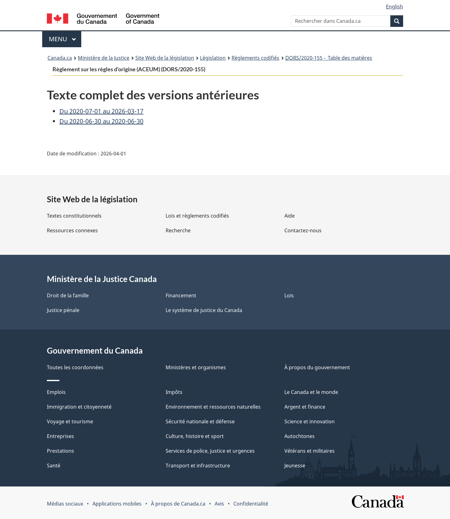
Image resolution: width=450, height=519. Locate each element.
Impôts (174, 392)
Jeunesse (294, 465)
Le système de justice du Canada (204, 310)
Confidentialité (250, 503)
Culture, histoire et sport (195, 436)
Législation (213, 57)
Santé (53, 465)
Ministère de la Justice (103, 57)
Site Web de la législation (164, 57)
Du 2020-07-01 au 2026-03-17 (101, 111)
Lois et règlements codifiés (197, 215)
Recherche (178, 230)
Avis (219, 503)
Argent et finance (304, 406)
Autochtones (299, 436)
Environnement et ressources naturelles (213, 406)
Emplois (56, 392)
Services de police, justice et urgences (210, 450)
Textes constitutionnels (74, 215)
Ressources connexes (72, 230)
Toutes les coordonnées (75, 367)
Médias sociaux (65, 503)
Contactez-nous (303, 230)
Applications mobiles (117, 503)
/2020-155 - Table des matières (328, 57)
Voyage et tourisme (70, 421)
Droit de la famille (68, 295)
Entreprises (60, 436)
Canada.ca (60, 57)
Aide (289, 215)
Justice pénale (63, 310)
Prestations (60, 450)
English (394, 6)
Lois (289, 295)
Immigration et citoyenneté (79, 406)
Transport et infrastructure (198, 465)
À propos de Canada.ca (178, 503)
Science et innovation (309, 421)
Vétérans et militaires (309, 450)
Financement (181, 295)
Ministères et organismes (196, 367)
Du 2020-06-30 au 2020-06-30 (101, 121)
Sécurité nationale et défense (200, 421)
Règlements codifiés (255, 57)
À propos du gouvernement (317, 367)
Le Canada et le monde (311, 392)
